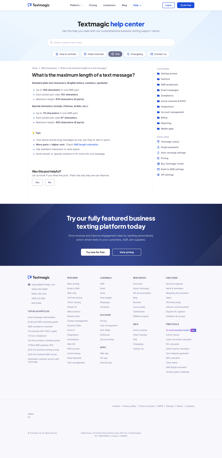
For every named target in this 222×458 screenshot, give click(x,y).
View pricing (127, 252)
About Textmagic (141, 288)
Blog (124, 5)
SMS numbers (73, 311)
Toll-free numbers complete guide (44, 340)
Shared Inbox (73, 316)
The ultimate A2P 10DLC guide (42, 331)
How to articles (140, 330)
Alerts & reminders (174, 288)
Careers (116, 406)
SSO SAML (105, 330)
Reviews (137, 302)
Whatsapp (105, 302)
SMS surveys (73, 348)
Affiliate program (141, 316)
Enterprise (105, 334)
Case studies (139, 307)
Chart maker (172, 362)
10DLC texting (74, 302)
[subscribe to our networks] (39, 415)
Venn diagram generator (177, 353)
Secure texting (107, 339)
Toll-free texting (74, 297)
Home (35, 68)
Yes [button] (37, 182)
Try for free (185, 5)
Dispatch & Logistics (175, 311)
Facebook (104, 307)
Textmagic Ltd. (36, 433)
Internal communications (177, 307)
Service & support (174, 283)
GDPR (160, 406)
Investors (190, 406)
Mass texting (73, 283)
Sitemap (170, 406)
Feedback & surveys (175, 316)
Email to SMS (73, 288)
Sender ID (72, 307)
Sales (168, 297)
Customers (109, 5)
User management (108, 325)
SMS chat (71, 293)
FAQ (135, 339)
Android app (106, 362)
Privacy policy (129, 406)
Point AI (70, 330)
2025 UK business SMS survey (42, 354)
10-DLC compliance (37, 336)
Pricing (93, 5)
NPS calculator (173, 358)
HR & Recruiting (173, 302)
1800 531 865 (36, 298)
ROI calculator (172, 344)
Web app (104, 353)
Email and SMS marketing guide (43, 322)
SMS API (71, 344)
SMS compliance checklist (40, 326)
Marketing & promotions (177, 293)
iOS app (104, 358)
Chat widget (106, 297)
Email (102, 288)
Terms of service (147, 406)
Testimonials (139, 311)
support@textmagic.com (41, 284)
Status (180, 406)
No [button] (49, 182)
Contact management (77, 321)
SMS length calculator (86, 144)
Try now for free (95, 252)
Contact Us (138, 348)
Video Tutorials (140, 334)
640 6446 (34, 303)
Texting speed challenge (177, 372)
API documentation (142, 293)
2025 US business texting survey (43, 349)
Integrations (72, 334)
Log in (169, 5)
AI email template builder (178, 330)
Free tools (137, 283)
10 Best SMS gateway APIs (40, 345)
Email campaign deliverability (41, 317)
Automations (73, 339)
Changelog (138, 344)
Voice (102, 293)
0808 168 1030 (37, 293)
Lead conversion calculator (178, 339)
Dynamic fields (74, 325)
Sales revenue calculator (177, 348)
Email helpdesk (74, 358)
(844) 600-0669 (37, 289)
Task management (76, 362)
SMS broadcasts (49, 68)
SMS (102, 283)
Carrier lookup (74, 353)
